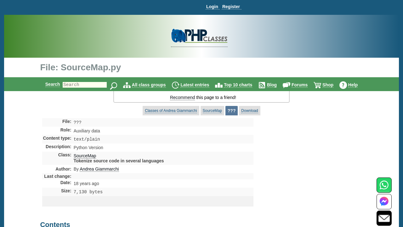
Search (47, 84)
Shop (333, 84)
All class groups (154, 84)
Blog (277, 84)
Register (231, 6)
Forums (305, 84)
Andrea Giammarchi (99, 170)
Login (212, 6)
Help (358, 84)
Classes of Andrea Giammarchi (171, 110)
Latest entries (200, 84)
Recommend (182, 97)
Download (249, 110)
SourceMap (212, 110)
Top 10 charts (243, 84)
